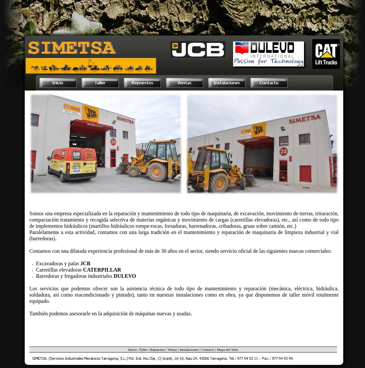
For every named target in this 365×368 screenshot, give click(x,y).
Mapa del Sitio (227, 350)
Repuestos (157, 350)
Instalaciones (189, 350)
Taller (143, 350)
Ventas (172, 350)
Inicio (132, 350)
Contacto (207, 350)
